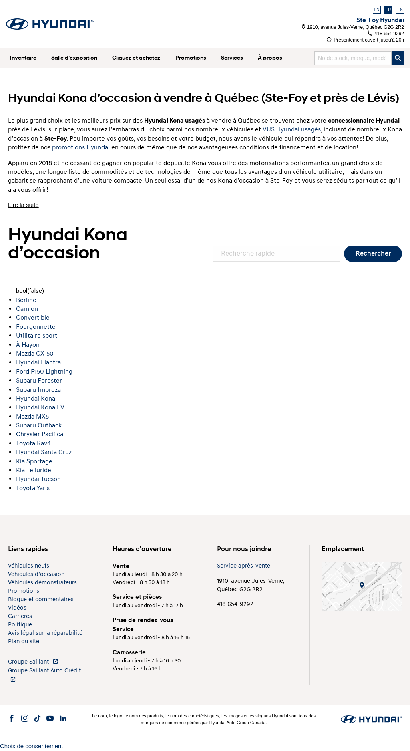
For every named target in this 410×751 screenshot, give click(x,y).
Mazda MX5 (32, 417)
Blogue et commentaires (41, 599)
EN (377, 10)
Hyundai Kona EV (40, 407)
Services (232, 57)
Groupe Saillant (33, 662)
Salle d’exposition (74, 57)
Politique (20, 624)
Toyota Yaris (33, 488)
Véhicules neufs (28, 566)
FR (388, 10)
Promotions (190, 57)
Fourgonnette (36, 327)
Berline (26, 300)
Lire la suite (23, 204)
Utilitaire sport (36, 336)
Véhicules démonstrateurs (42, 582)
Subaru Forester (39, 381)
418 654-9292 (386, 33)
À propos (270, 57)
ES (399, 10)
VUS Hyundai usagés (292, 129)
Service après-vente (243, 566)
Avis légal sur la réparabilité (45, 633)
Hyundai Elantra (38, 362)
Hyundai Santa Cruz (44, 452)
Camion (27, 309)
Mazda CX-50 (35, 354)
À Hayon (28, 345)
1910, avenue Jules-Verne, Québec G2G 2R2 (353, 27)
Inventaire (23, 57)
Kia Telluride (33, 470)
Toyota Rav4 (33, 443)
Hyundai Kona (35, 399)
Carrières (20, 616)
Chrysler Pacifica (39, 434)
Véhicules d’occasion (36, 574)
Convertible (33, 318)
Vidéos (17, 608)
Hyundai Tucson (38, 479)
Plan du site (23, 641)
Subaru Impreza (38, 390)
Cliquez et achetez (136, 57)
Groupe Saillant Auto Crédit (44, 675)
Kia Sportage (34, 461)
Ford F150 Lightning (44, 372)
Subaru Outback (39, 425)
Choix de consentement (31, 746)
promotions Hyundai (81, 147)
